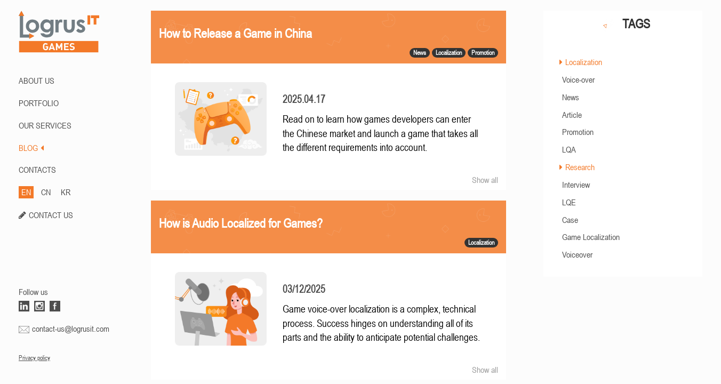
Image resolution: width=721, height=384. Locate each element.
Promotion (578, 132)
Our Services (45, 125)
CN (46, 192)
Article (572, 114)
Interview (576, 184)
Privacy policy (34, 358)
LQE (569, 202)
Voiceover (577, 254)
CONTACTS (37, 169)
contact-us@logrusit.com (70, 328)
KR (65, 192)
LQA (569, 149)
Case (570, 220)
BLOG (31, 148)
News (570, 97)
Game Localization (591, 237)
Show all (485, 180)
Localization (583, 62)
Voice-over (578, 79)
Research (580, 167)
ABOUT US (36, 80)
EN (26, 192)
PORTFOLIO (39, 103)
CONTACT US (51, 215)
